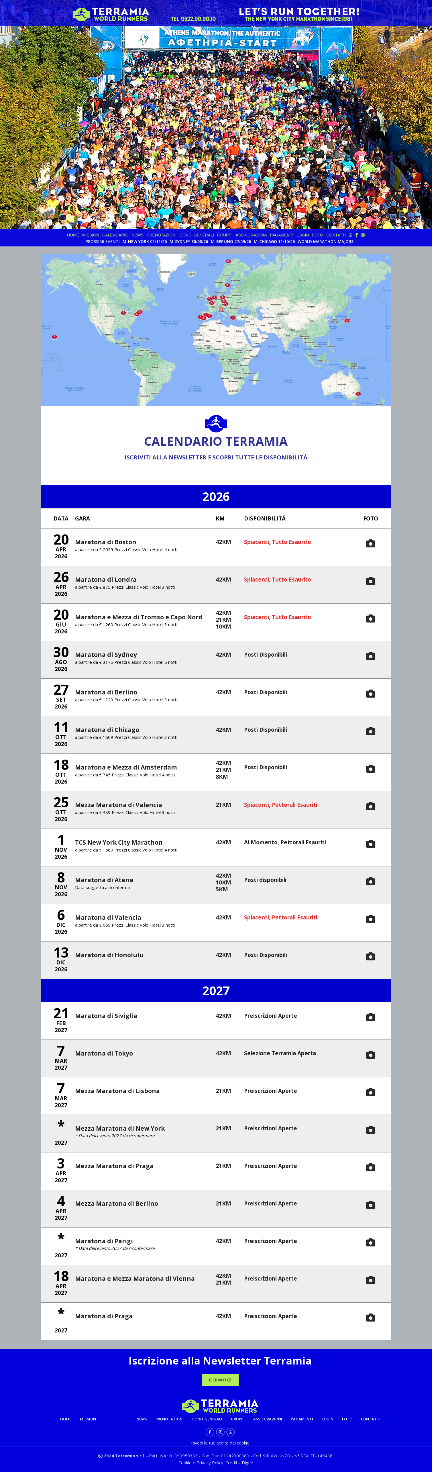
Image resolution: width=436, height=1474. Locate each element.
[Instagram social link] (220, 1434)
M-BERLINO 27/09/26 (231, 241)
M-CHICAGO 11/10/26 (274, 241)
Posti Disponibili (268, 655)
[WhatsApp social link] (230, 1434)
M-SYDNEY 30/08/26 (189, 241)
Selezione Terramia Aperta (284, 1054)
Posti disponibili (268, 881)
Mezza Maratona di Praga (113, 1167)
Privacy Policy (210, 1465)
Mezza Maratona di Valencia (117, 806)
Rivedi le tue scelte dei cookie (220, 1445)
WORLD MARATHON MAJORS (325, 241)
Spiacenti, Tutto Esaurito (281, 543)
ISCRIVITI (220, 1381)
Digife (247, 1465)
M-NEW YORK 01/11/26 (145, 241)
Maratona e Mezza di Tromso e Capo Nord (137, 618)
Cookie (185, 1465)
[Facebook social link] (210, 1434)
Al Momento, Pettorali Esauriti (289, 843)
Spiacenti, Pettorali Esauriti (285, 806)
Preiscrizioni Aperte (273, 1017)
